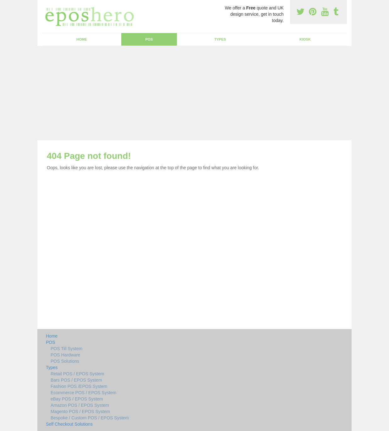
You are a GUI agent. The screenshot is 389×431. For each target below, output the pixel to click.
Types (220, 39)
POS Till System (66, 348)
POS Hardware (65, 354)
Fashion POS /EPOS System (79, 386)
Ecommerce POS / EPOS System (83, 392)
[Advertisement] (194, 93)
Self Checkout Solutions (69, 424)
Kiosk (304, 39)
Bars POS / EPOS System (76, 380)
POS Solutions (65, 361)
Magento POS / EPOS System (80, 411)
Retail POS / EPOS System (77, 373)
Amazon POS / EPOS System (80, 405)
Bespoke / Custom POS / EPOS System (90, 417)
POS (149, 39)
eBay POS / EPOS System (77, 398)
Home (81, 39)
